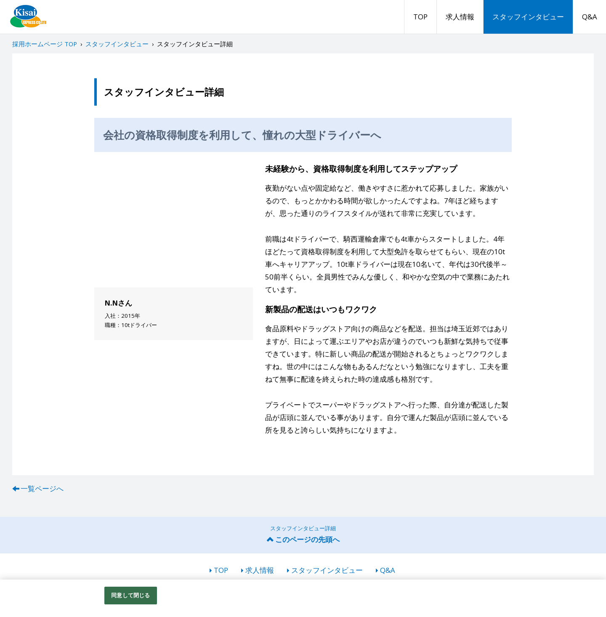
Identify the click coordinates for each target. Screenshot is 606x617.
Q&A (589, 16)
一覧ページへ (42, 488)
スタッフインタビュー (528, 16)
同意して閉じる (130, 595)
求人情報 (460, 16)
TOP (420, 16)
